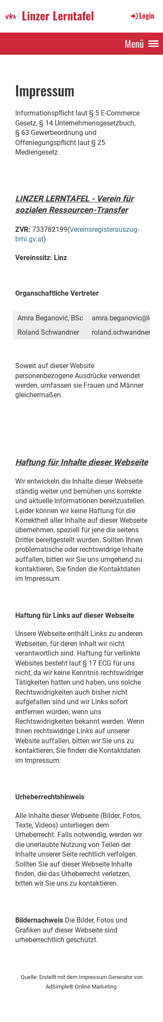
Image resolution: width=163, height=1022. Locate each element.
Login (142, 15)
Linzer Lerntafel (58, 16)
